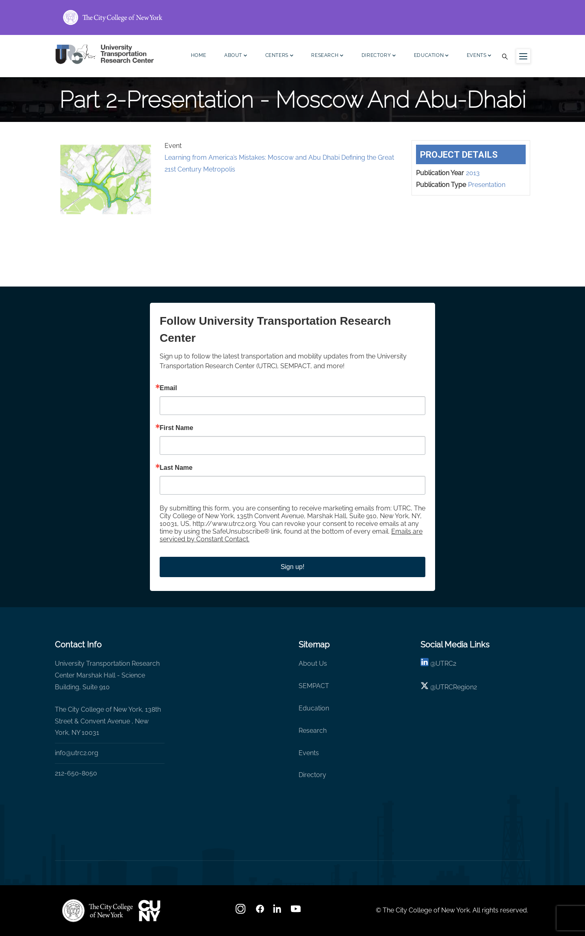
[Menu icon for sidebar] (523, 56)
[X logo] (424, 687)
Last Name (176, 468)
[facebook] (260, 911)
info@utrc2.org (76, 753)
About (235, 56)
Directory (379, 56)
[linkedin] (424, 663)
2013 (473, 173)
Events (479, 56)
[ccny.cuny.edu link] (292, 17)
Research (327, 56)
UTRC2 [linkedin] (446, 663)
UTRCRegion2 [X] (456, 687)
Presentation (486, 185)
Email (168, 388)
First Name (176, 428)
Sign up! (293, 566)
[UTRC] (97, 910)
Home (198, 55)
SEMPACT (314, 686)
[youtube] (296, 911)
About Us (313, 663)
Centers (279, 56)
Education (431, 56)
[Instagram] (241, 911)
